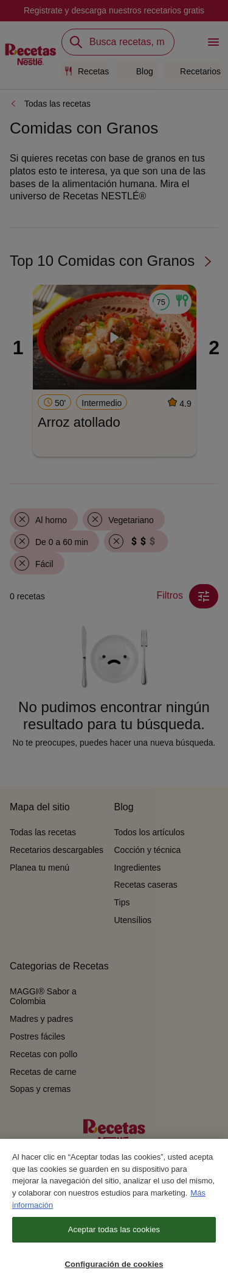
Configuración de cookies (113, 1269)
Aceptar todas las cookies (114, 1234)
